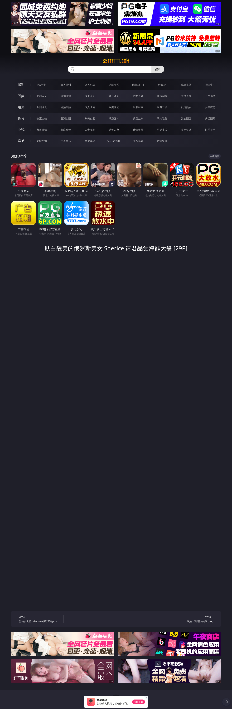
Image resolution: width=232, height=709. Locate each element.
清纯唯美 (162, 118)
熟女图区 (186, 118)
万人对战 (90, 84)
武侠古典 (114, 129)
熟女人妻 (138, 96)
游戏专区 (114, 84)
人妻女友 (90, 129)
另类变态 (210, 107)
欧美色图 (90, 118)
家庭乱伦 (66, 129)
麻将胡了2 (138, 84)
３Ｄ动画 (114, 96)
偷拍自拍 (66, 107)
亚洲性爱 (42, 107)
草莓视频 (90, 141)
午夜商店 (66, 141)
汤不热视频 (113, 141)
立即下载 (138, 701)
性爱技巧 (210, 129)
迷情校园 (138, 129)
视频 (21, 96)
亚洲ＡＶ (42, 96)
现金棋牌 (186, 84)
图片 (21, 118)
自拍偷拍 (66, 96)
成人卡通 (90, 107)
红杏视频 (138, 141)
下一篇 (192, 619)
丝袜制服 (162, 96)
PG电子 (41, 84)
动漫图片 (114, 118)
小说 (21, 129)
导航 (21, 141)
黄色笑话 (186, 129)
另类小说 (162, 129)
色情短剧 (162, 141)
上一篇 (40, 619)
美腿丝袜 (138, 118)
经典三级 (162, 107)
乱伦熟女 (186, 107)
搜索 (157, 69)
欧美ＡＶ (90, 96)
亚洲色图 (66, 118)
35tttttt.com (116, 61)
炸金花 (162, 84)
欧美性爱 (114, 107)
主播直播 (186, 96)
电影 (21, 107)
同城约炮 (42, 141)
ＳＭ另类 (210, 96)
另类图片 (210, 118)
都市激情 (42, 129)
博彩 (21, 84)
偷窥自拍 (42, 118)
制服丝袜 (138, 107)
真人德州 (66, 84)
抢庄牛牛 (210, 84)
